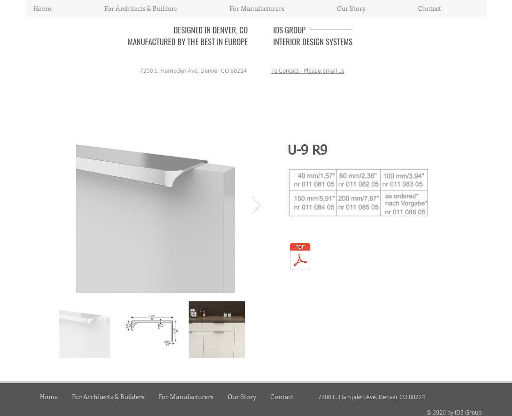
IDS (279, 30)
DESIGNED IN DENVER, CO (211, 30)
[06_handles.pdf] (300, 257)
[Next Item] (256, 205)
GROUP (295, 30)
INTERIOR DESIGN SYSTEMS (312, 41)
